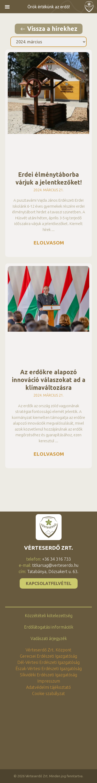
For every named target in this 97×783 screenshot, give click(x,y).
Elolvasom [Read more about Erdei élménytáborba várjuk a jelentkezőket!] (48, 243)
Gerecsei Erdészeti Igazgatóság (48, 656)
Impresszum (48, 681)
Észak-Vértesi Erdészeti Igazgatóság (49, 668)
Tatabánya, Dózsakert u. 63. (52, 571)
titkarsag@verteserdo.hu (55, 565)
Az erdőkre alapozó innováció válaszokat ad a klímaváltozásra (48, 380)
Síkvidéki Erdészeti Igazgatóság (48, 674)
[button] (7, 7)
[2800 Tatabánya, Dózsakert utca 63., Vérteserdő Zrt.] (48, 735)
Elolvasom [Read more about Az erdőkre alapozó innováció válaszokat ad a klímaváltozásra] (48, 454)
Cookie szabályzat (48, 693)
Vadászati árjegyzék (49, 638)
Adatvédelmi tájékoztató (48, 687)
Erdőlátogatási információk (48, 627)
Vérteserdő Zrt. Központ (48, 650)
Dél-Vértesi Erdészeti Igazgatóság (48, 662)
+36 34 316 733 (56, 559)
